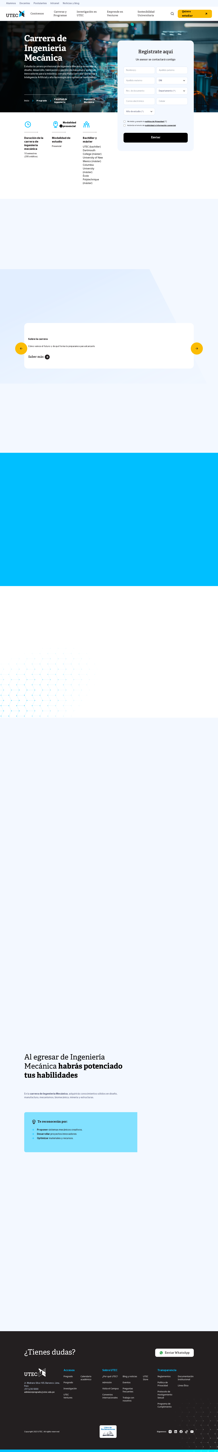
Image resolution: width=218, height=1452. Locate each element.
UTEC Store (145, 1378)
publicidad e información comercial (160, 125)
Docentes (25, 3)
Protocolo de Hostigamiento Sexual (164, 1394)
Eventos (126, 1382)
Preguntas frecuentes (128, 1390)
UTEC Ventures (68, 1396)
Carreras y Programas (60, 13)
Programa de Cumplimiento (164, 1405)
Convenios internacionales (110, 1396)
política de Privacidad (154, 121)
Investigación (70, 1388)
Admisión (107, 1382)
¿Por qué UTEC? (110, 1376)
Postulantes (40, 3)
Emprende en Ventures (115, 13)
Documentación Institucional (185, 1378)
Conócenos (37, 13)
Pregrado (68, 1376)
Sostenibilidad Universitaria (146, 13)
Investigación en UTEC (87, 13)
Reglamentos (164, 1376)
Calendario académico (86, 1378)
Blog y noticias (130, 1376)
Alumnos (11, 3)
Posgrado (68, 1382)
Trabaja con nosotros (128, 1399)
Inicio (26, 101)
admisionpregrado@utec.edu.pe (39, 1392)
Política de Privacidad (162, 1384)
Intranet (54, 3)
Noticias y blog (71, 3)
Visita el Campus (110, 1388)
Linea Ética (183, 1385)
